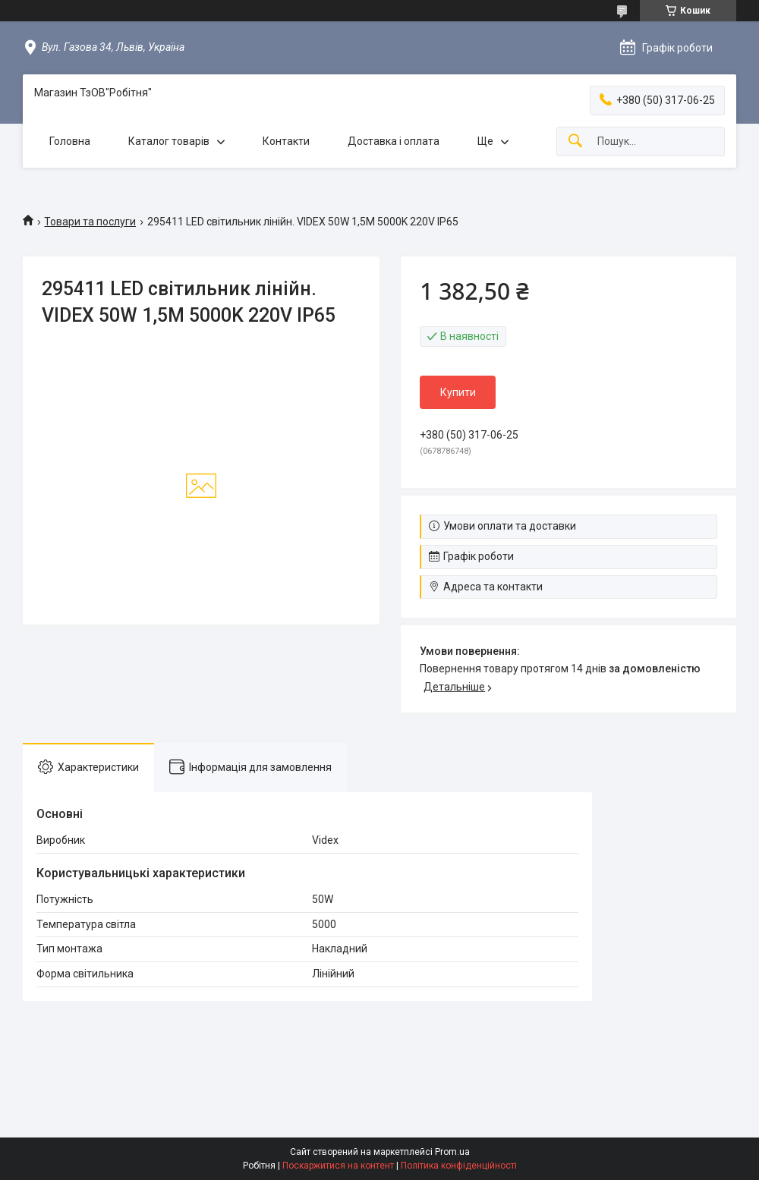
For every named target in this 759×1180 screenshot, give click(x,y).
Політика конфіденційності (459, 1165)
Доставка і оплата (393, 141)
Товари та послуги (90, 222)
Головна (69, 141)
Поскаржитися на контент (338, 1165)
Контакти (286, 141)
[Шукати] (575, 141)
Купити (458, 392)
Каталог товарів (168, 141)
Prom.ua (452, 1152)
